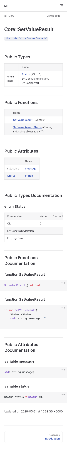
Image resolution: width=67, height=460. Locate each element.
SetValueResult (23, 119)
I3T (6, 5)
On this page (55, 15)
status (29, 175)
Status (26, 74)
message (30, 168)
